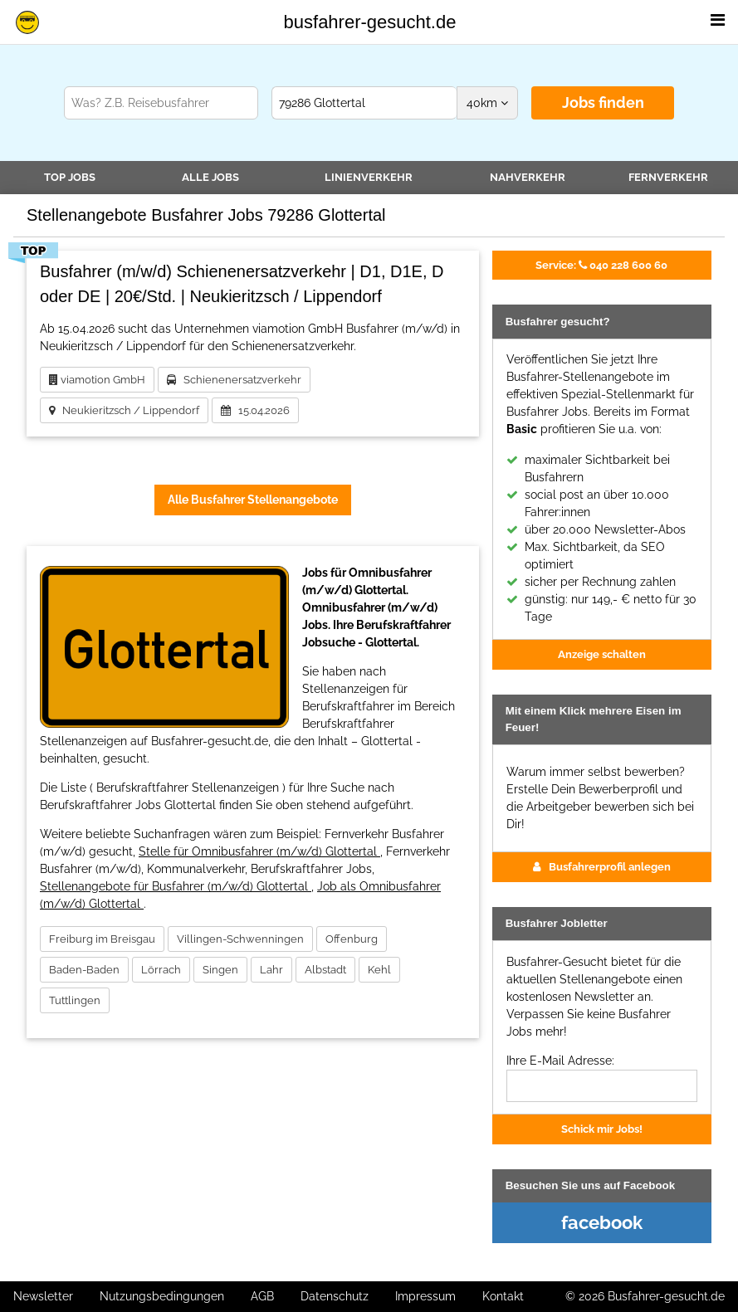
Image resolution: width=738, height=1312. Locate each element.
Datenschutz (335, 1296)
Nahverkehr (527, 177)
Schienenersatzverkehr (234, 379)
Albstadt (325, 969)
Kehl (379, 969)
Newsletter (43, 1296)
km (487, 103)
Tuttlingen (74, 1000)
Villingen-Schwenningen (240, 939)
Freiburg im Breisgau (102, 939)
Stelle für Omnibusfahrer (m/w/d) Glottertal (259, 851)
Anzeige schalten (602, 654)
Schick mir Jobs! (602, 1128)
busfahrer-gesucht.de (370, 22)
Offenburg (351, 939)
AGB (262, 1296)
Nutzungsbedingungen (162, 1296)
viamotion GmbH (97, 379)
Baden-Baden (84, 969)
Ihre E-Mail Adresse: (560, 1060)
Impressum (425, 1296)
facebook (602, 1222)
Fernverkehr (668, 177)
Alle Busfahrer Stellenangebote (253, 499)
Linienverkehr (369, 177)
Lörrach (161, 969)
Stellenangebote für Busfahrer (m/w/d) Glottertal (175, 886)
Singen (220, 969)
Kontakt (503, 1296)
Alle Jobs (210, 177)
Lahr (271, 969)
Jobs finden (603, 102)
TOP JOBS (69, 177)
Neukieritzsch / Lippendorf (124, 410)
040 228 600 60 (601, 264)
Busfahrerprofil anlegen (602, 866)
